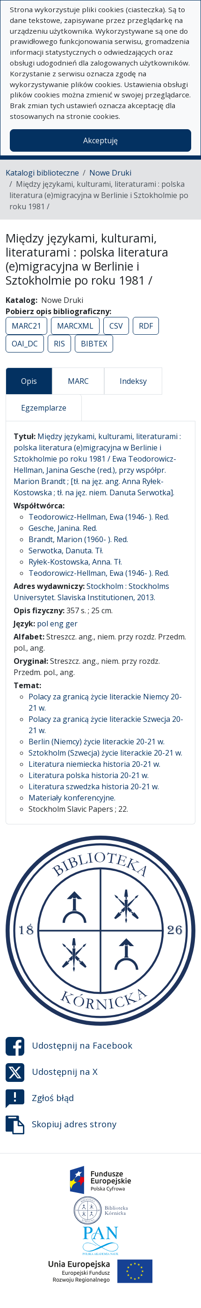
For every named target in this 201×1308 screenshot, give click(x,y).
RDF (146, 326)
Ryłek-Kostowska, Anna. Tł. (75, 562)
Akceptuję (100, 140)
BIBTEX (94, 343)
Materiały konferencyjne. (72, 798)
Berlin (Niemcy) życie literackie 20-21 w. (97, 741)
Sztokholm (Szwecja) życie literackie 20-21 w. (105, 753)
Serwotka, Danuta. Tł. (66, 550)
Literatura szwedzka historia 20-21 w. (94, 786)
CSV (116, 326)
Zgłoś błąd (40, 1098)
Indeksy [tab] (133, 381)
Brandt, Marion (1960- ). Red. (78, 539)
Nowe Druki (110, 173)
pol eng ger (57, 623)
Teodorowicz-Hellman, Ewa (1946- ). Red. (99, 517)
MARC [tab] (78, 381)
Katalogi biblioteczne (42, 173)
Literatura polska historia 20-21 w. (89, 775)
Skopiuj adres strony (61, 1125)
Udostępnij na (69, 1046)
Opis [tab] (29, 381)
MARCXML (75, 326)
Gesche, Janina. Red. (63, 528)
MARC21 (26, 326)
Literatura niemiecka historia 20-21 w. (94, 764)
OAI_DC (25, 343)
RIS (59, 343)
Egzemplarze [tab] (43, 408)
